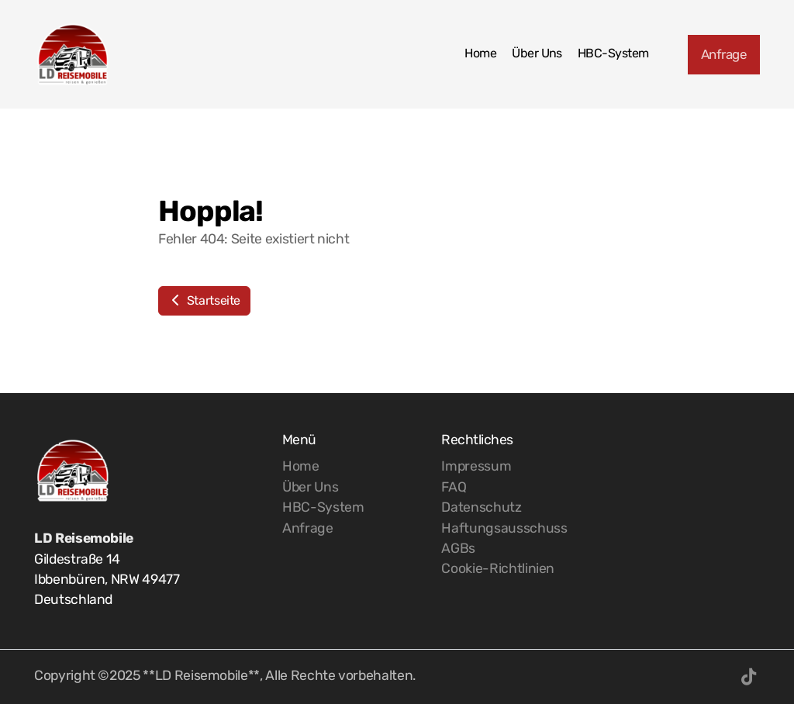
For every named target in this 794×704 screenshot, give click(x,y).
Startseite (204, 300)
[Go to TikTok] (748, 676)
